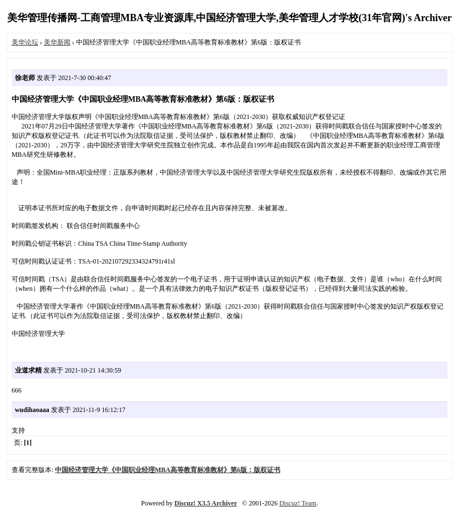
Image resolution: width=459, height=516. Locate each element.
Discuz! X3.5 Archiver (205, 503)
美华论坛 (25, 42)
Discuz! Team (297, 503)
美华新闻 (57, 42)
